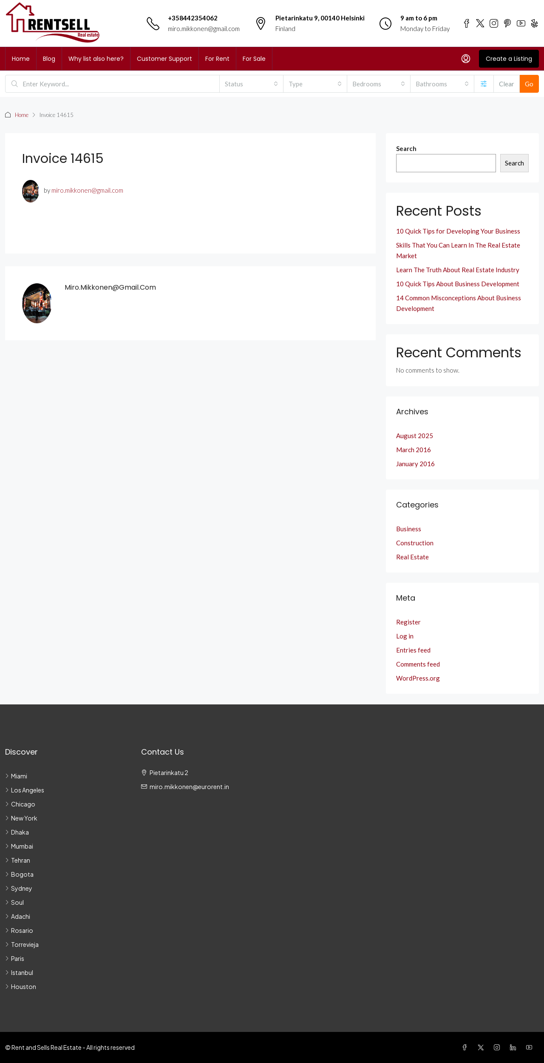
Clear (506, 84)
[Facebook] (466, 1047)
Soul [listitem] (14, 902)
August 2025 (414, 435)
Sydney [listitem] (18, 888)
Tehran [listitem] (17, 860)
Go (529, 84)
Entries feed (413, 650)
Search (406, 148)
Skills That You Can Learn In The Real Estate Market (458, 250)
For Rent (217, 58)
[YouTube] (531, 1047)
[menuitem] (466, 59)
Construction (415, 543)
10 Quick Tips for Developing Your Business (458, 231)
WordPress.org (418, 678)
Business (408, 529)
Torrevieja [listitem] (22, 944)
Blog (49, 58)
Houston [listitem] (20, 986)
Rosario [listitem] (19, 930)
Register (408, 622)
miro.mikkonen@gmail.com (204, 28)
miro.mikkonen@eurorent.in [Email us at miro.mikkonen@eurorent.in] (189, 786)
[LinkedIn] (514, 1047)
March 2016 (413, 449)
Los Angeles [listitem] (24, 790)
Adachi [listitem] (17, 916)
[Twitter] (482, 1047)
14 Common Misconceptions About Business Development (458, 303)
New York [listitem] (21, 818)
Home (21, 58)
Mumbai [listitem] (19, 846)
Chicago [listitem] (20, 804)
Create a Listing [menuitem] (509, 58)
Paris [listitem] (14, 958)
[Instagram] (498, 1047)
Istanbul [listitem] (19, 972)
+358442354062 (193, 18)
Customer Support (164, 58)
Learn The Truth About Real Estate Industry (457, 270)
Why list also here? (96, 58)
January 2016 (415, 463)
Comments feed (418, 664)
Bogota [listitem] (19, 874)
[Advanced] (484, 84)
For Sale (254, 58)
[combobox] (251, 84)
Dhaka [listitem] (17, 832)
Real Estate (412, 557)
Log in (405, 636)
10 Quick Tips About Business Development (457, 284)
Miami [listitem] (16, 776)
